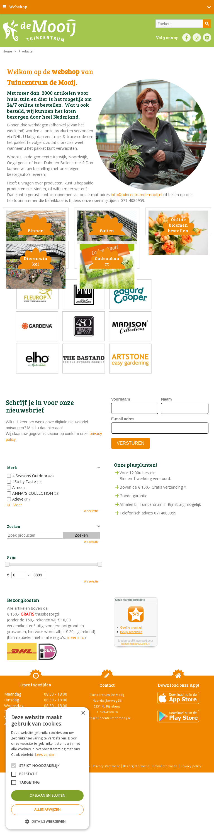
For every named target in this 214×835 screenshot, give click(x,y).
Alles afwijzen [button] (47, 809)
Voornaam (120, 445)
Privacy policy (191, 811)
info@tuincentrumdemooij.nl (136, 194)
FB (186, 37)
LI (207, 37)
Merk (12, 513)
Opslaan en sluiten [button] (47, 795)
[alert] (47, 768)
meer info (75, 683)
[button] (47, 821)
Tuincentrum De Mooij (107, 740)
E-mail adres (122, 464)
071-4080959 (109, 758)
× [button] (83, 713)
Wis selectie (91, 556)
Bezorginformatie (136, 811)
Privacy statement (106, 811)
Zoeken (13, 572)
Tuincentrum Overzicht (121, 821)
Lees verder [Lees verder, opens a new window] (45, 754)
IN (197, 37)
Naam (166, 445)
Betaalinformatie (164, 811)
